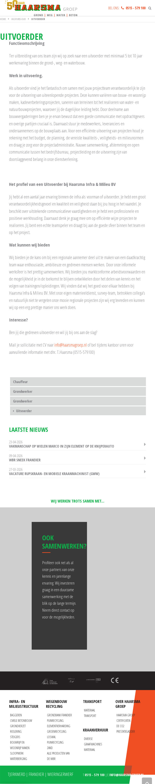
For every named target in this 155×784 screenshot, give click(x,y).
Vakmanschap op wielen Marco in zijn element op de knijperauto (61, 446)
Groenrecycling (56, 731)
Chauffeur (20, 381)
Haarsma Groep (125, 715)
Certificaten (123, 720)
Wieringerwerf (60, 774)
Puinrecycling (55, 720)
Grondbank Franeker (59, 715)
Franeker (36, 774)
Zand (50, 748)
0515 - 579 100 (136, 7)
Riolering (16, 731)
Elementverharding (58, 726)
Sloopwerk (16, 753)
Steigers (15, 737)
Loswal (51, 737)
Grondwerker (22, 391)
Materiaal (89, 749)
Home (3, 19)
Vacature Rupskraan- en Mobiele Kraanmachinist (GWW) (54, 473)
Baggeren (16, 715)
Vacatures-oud (18, 19)
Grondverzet (18, 726)
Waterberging (18, 759)
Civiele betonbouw (21, 720)
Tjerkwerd (16, 774)
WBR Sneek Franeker (25, 459)
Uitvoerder (24, 410)
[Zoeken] (150, 8)
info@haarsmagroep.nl (70, 345)
